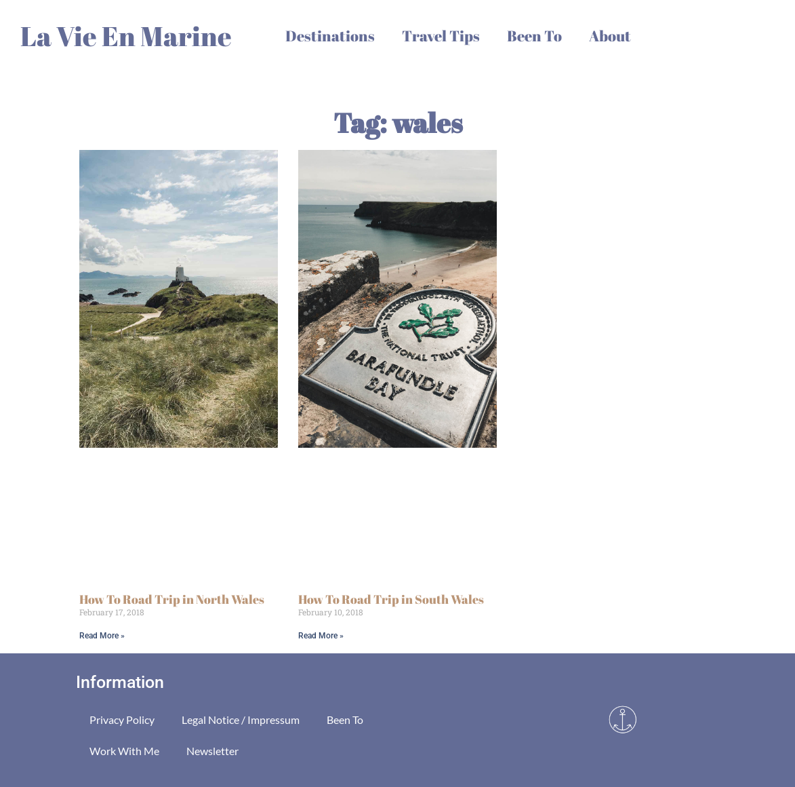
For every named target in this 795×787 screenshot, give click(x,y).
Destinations (330, 35)
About (610, 35)
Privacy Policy (122, 719)
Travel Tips (441, 35)
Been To (534, 35)
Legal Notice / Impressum (241, 719)
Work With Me (124, 750)
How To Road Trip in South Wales (391, 599)
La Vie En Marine (126, 36)
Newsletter (212, 750)
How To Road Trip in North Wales (171, 599)
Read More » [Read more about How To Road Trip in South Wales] (321, 635)
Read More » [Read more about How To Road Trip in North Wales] (102, 635)
